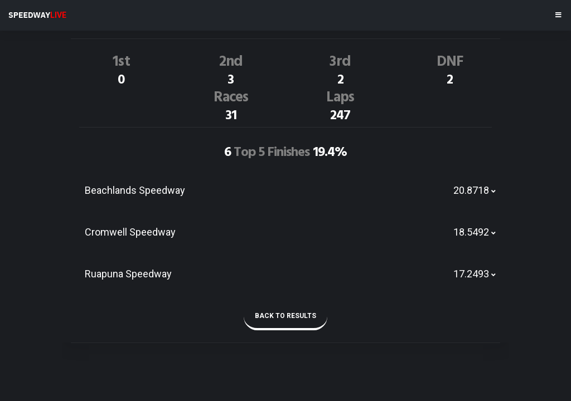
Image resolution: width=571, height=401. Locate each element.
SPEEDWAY (37, 15)
